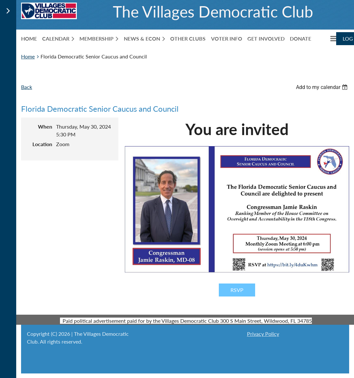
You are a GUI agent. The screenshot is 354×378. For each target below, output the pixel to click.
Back (26, 87)
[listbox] (322, 87)
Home (28, 56)
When (45, 126)
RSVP (236, 290)
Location (42, 144)
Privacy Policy (263, 334)
